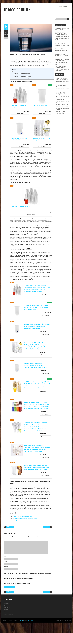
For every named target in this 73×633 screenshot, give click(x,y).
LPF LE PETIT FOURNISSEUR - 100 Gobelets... (41, 106)
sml (15, 506)
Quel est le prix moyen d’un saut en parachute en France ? (62, 51)
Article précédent (10, 534)
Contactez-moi (62, 627)
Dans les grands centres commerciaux (21, 74)
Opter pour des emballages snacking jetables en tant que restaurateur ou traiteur (30, 77)
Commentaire (6, 35)
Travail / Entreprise (8, 621)
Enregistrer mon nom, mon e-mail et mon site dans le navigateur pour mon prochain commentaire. (27, 581)
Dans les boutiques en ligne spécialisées (22, 73)
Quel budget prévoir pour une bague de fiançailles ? (62, 59)
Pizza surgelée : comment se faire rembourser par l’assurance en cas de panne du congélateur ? (62, 68)
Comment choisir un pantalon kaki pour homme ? (62, 29)
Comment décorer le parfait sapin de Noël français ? (61, 42)
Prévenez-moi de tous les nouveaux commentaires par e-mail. (18, 586)
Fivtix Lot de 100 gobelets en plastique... (18, 106)
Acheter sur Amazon (20, 113)
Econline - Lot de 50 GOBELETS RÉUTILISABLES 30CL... (19, 139)
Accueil (57, 627)
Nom (5, 564)
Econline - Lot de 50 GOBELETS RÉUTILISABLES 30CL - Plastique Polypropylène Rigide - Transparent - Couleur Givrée (36, 327)
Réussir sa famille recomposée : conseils (62, 39)
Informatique (7, 615)
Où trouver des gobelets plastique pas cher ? (27, 54)
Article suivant (46, 534)
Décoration (6, 611)
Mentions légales (68, 627)
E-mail (5, 569)
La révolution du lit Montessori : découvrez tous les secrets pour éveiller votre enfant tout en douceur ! (62, 34)
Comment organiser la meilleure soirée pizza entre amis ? (61, 55)
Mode (5, 619)
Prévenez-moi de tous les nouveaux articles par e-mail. (17, 591)
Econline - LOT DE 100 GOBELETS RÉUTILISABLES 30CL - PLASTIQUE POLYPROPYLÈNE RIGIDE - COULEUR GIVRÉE (36, 368)
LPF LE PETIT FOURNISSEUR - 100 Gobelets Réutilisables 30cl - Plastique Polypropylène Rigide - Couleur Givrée (36, 308)
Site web (6, 574)
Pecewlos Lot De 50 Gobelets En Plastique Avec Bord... (41, 139)
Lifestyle (16, 57)
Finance (5, 613)
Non (6, 32)
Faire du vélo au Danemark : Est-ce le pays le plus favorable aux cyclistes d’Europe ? (62, 47)
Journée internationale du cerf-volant (61, 63)
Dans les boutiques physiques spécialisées (22, 76)
